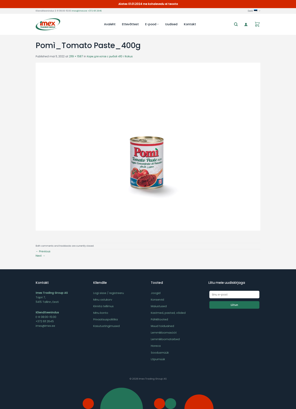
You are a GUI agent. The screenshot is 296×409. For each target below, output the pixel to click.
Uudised (171, 24)
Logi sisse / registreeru (108, 293)
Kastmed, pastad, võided (168, 313)
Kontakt (190, 24)
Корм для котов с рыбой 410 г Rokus (110, 56)
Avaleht (110, 24)
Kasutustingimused (106, 326)
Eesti (254, 11)
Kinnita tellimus (103, 306)
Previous (43, 251)
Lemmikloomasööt (164, 333)
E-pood (152, 24)
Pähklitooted (159, 319)
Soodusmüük (160, 353)
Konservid (157, 300)
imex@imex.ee (79, 10)
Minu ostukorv (102, 300)
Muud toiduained (162, 326)
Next (40, 256)
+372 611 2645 (95, 10)
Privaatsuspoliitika (105, 319)
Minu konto (100, 313)
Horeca (156, 346)
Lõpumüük (158, 359)
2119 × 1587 (76, 56)
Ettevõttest (130, 24)
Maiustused (159, 306)
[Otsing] (236, 24)
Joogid (155, 293)
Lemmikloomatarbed (165, 339)
